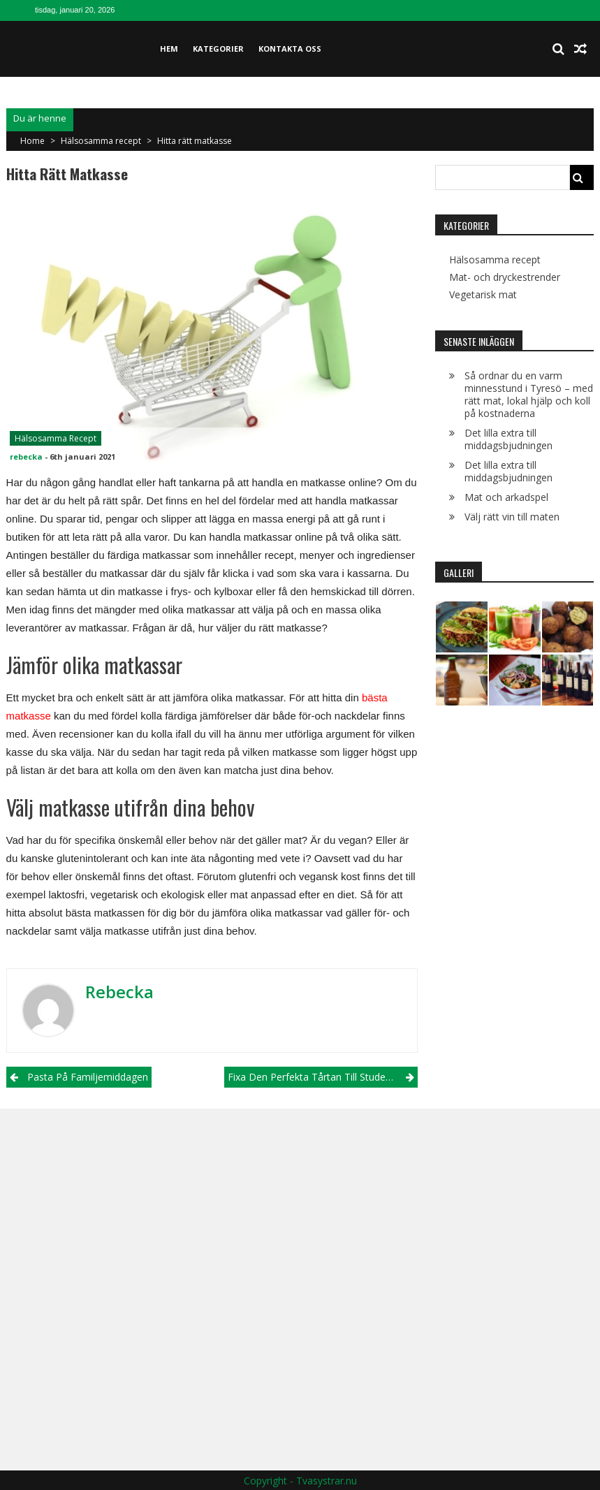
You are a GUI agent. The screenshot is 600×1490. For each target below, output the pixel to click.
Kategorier (218, 48)
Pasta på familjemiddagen (87, 1076)
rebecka (26, 456)
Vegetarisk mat (483, 294)
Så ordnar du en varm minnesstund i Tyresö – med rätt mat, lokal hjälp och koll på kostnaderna (528, 394)
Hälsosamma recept (101, 141)
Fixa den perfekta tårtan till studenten (317, 1076)
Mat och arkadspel (506, 497)
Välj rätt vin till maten (511, 516)
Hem (169, 48)
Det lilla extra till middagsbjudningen (508, 439)
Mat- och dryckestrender (504, 277)
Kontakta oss (289, 48)
